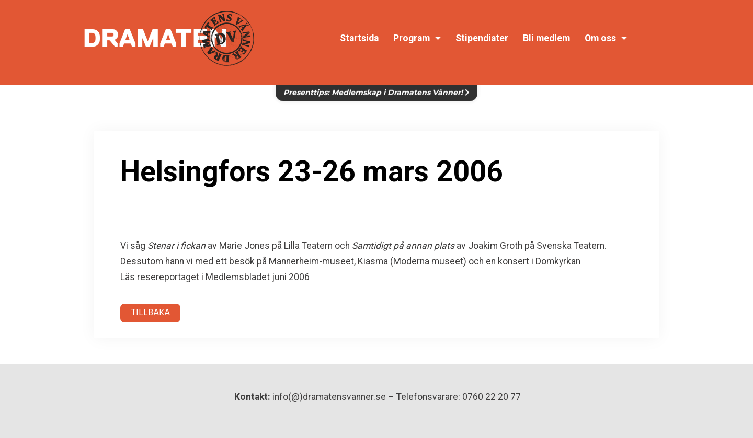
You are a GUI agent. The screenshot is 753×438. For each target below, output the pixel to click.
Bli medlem (546, 38)
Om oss (606, 38)
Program (417, 38)
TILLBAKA (150, 312)
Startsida (359, 38)
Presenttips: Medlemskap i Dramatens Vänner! (376, 86)
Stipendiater (481, 38)
